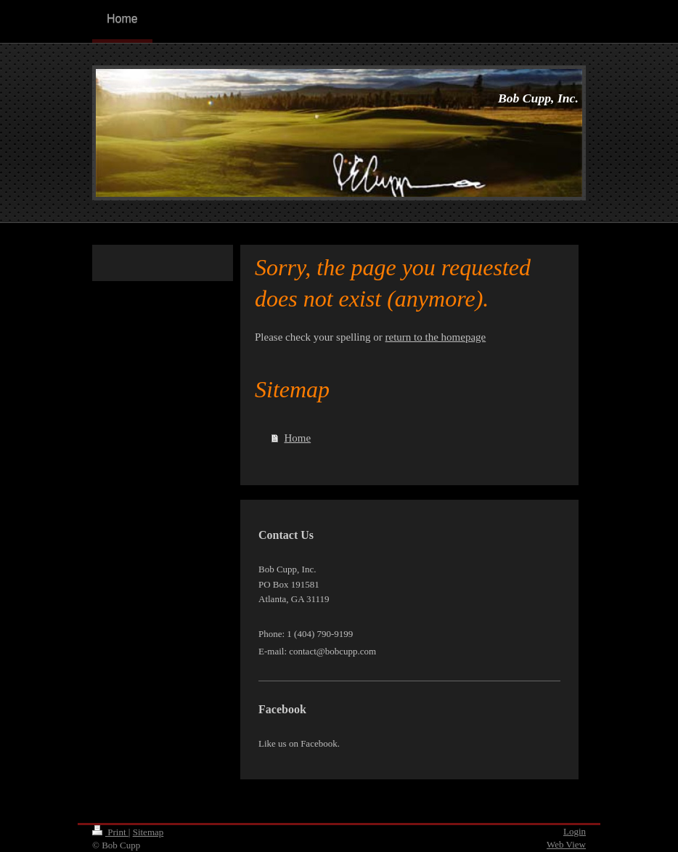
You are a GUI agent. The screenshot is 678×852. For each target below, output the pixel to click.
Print (110, 832)
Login (574, 831)
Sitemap (148, 832)
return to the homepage (435, 337)
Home (298, 438)
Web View (566, 844)
